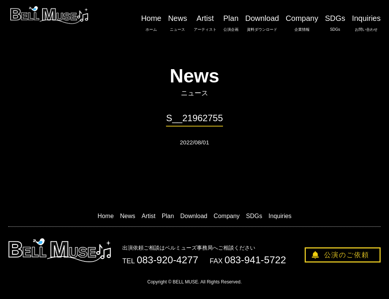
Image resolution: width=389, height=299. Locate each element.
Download (262, 23)
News (177, 23)
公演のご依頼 (346, 255)
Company (302, 23)
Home (151, 23)
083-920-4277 (167, 260)
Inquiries (366, 23)
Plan (231, 23)
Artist (205, 23)
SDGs (335, 23)
